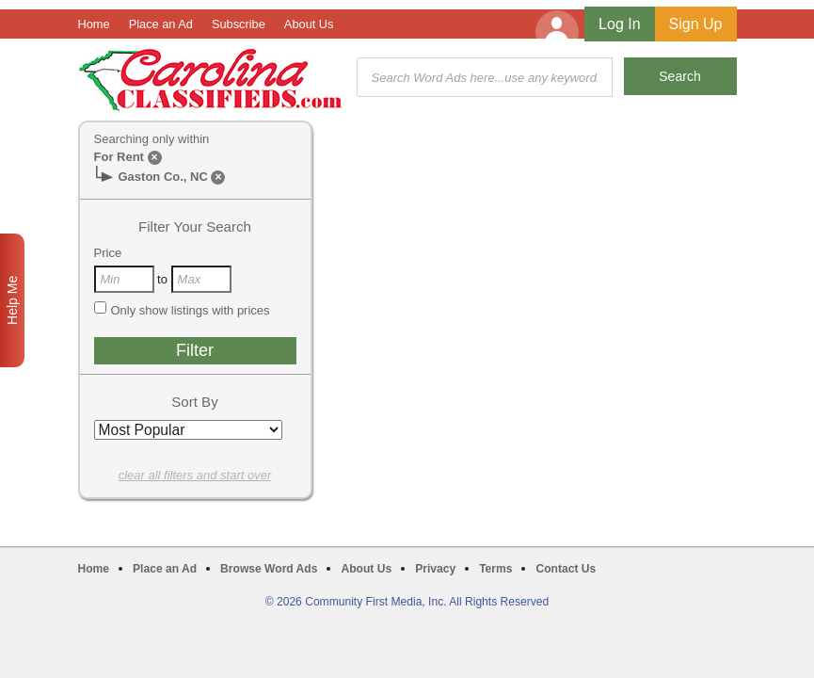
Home (94, 24)
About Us (309, 24)
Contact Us (565, 568)
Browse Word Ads (268, 568)
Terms (495, 568)
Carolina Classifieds (210, 79)
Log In (619, 24)
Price (108, 253)
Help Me (12, 300)
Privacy (435, 568)
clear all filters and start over (195, 475)
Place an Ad (161, 24)
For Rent (119, 157)
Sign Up (696, 24)
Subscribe (238, 24)
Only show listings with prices (182, 309)
